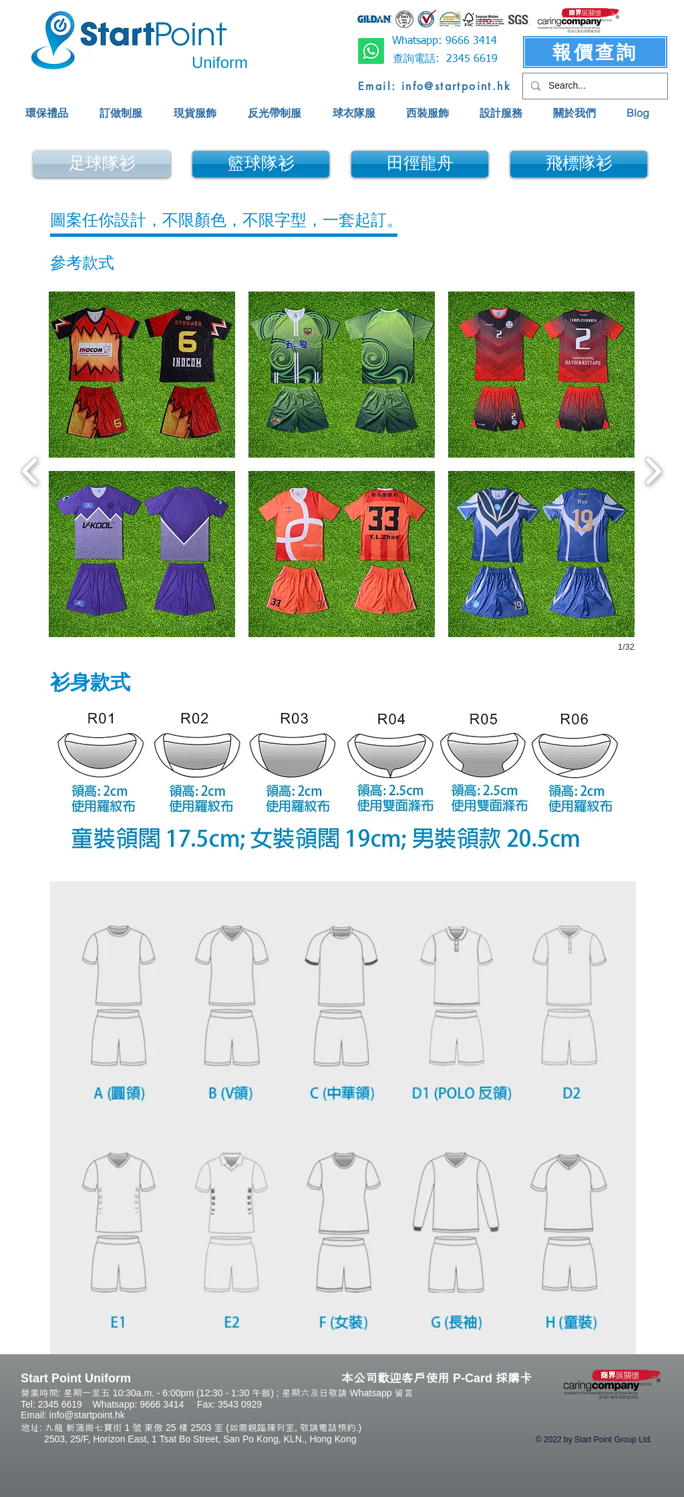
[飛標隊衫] (578, 164)
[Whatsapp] (371, 51)
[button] (142, 375)
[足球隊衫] (101, 164)
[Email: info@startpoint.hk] (434, 86)
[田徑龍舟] (419, 164)
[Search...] (593, 86)
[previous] (30, 469)
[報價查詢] (595, 52)
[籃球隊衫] (260, 164)
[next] (653, 469)
